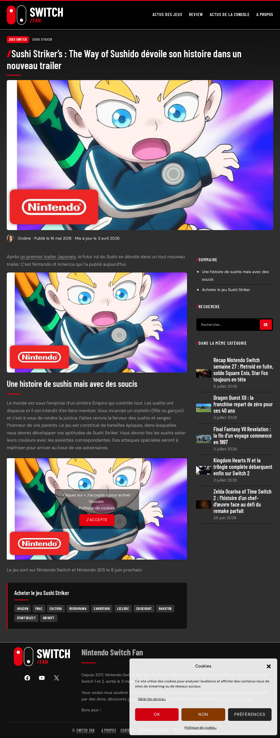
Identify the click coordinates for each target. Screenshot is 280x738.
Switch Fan (85, 730)
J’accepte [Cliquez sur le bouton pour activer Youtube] (97, 520)
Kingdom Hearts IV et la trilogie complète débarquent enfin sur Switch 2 (242, 466)
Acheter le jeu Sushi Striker (226, 289)
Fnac (38, 608)
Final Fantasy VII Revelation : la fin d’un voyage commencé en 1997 (242, 435)
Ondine (24, 238)
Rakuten (165, 608)
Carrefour (102, 608)
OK (266, 324)
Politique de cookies (201, 727)
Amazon (22, 608)
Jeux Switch (18, 39)
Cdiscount (144, 608)
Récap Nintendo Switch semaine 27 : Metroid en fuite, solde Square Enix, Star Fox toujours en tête (243, 370)
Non (203, 714)
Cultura (56, 608)
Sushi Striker (42, 39)
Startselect (26, 618)
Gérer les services (152, 699)
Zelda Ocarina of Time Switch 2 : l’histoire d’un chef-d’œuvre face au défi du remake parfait (242, 501)
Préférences (249, 714)
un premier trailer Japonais (48, 257)
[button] (269, 666)
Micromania (78, 608)
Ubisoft (48, 618)
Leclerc (123, 608)
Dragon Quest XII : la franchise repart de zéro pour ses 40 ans (243, 404)
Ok (157, 714)
